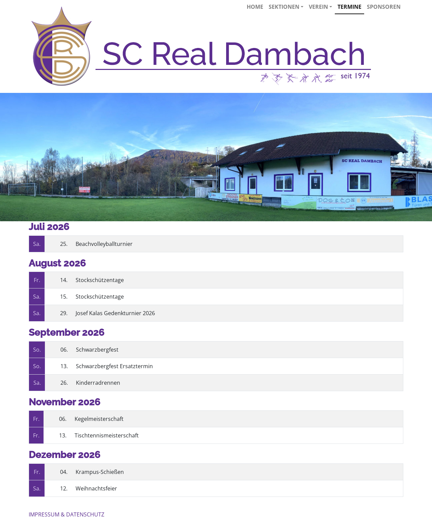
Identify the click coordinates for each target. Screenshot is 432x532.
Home (255, 6)
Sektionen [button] (286, 6)
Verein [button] (320, 6)
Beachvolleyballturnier (104, 244)
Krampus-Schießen (100, 472)
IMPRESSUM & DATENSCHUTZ (66, 514)
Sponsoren (384, 6)
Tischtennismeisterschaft (107, 435)
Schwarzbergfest (97, 349)
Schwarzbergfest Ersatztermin (114, 366)
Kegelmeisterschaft (99, 419)
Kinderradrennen (98, 382)
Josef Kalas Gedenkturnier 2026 (115, 313)
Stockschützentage (100, 280)
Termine (349, 6)
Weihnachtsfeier (96, 488)
